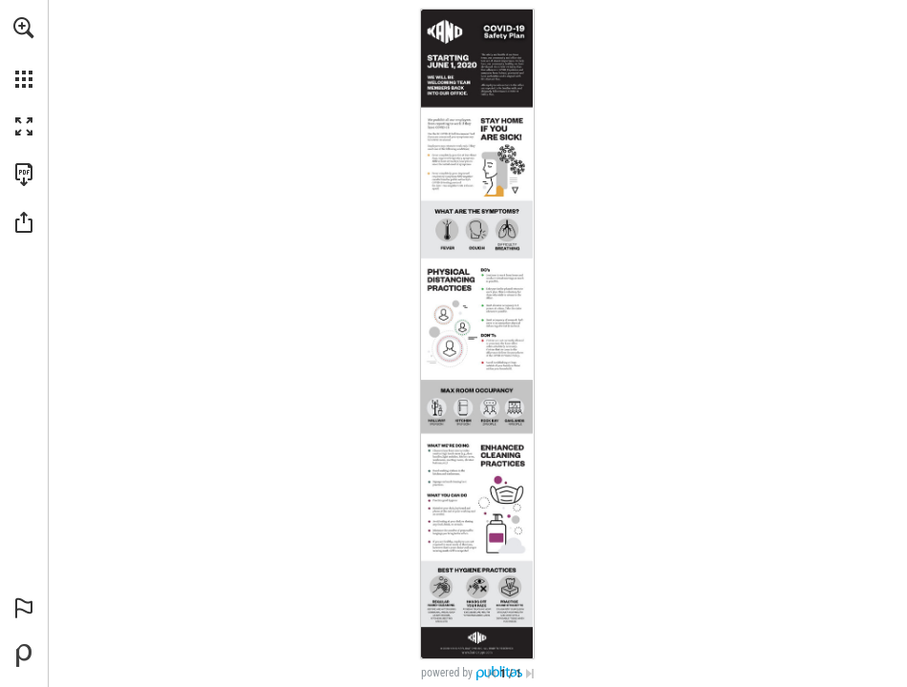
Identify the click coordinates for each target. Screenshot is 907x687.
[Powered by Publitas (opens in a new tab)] (24, 655)
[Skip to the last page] (530, 673)
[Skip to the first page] (492, 673)
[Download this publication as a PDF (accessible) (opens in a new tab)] (24, 174)
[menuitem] (24, 52)
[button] (24, 28)
